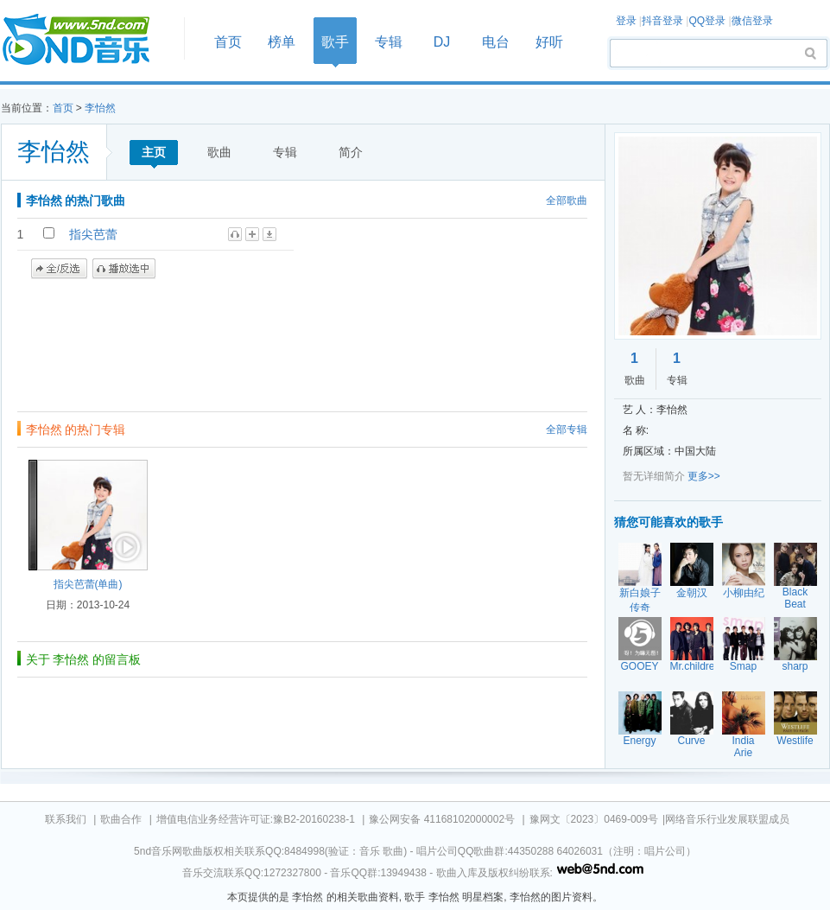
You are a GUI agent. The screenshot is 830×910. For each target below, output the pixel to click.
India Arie (743, 747)
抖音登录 (662, 21)
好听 (549, 42)
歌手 (335, 42)
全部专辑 (566, 429)
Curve (691, 741)
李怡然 (100, 108)
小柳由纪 (743, 593)
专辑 (388, 42)
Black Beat (795, 598)
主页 (154, 152)
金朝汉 (691, 593)
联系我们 (65, 819)
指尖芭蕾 (93, 234)
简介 (351, 152)
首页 (87, 40)
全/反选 (59, 268)
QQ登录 (706, 21)
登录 (626, 21)
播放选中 (123, 268)
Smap (743, 666)
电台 (496, 42)
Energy (639, 741)
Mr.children (695, 666)
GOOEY (639, 666)
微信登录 (752, 21)
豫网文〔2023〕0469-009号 (593, 819)
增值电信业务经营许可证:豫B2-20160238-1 (255, 819)
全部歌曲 (566, 200)
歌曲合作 (121, 819)
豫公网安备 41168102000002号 (442, 819)
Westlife (794, 741)
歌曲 (219, 152)
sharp (795, 666)
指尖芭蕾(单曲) (88, 584)
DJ (442, 42)
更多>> (703, 476)
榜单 (281, 42)
